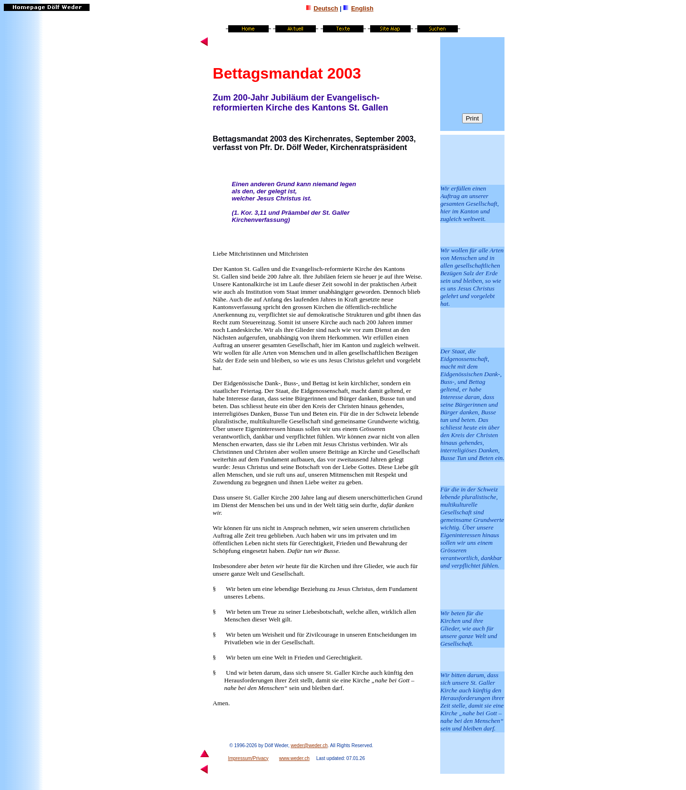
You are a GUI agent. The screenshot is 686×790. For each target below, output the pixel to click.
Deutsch (325, 8)
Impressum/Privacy (248, 758)
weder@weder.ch (309, 745)
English (362, 8)
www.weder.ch (294, 758)
